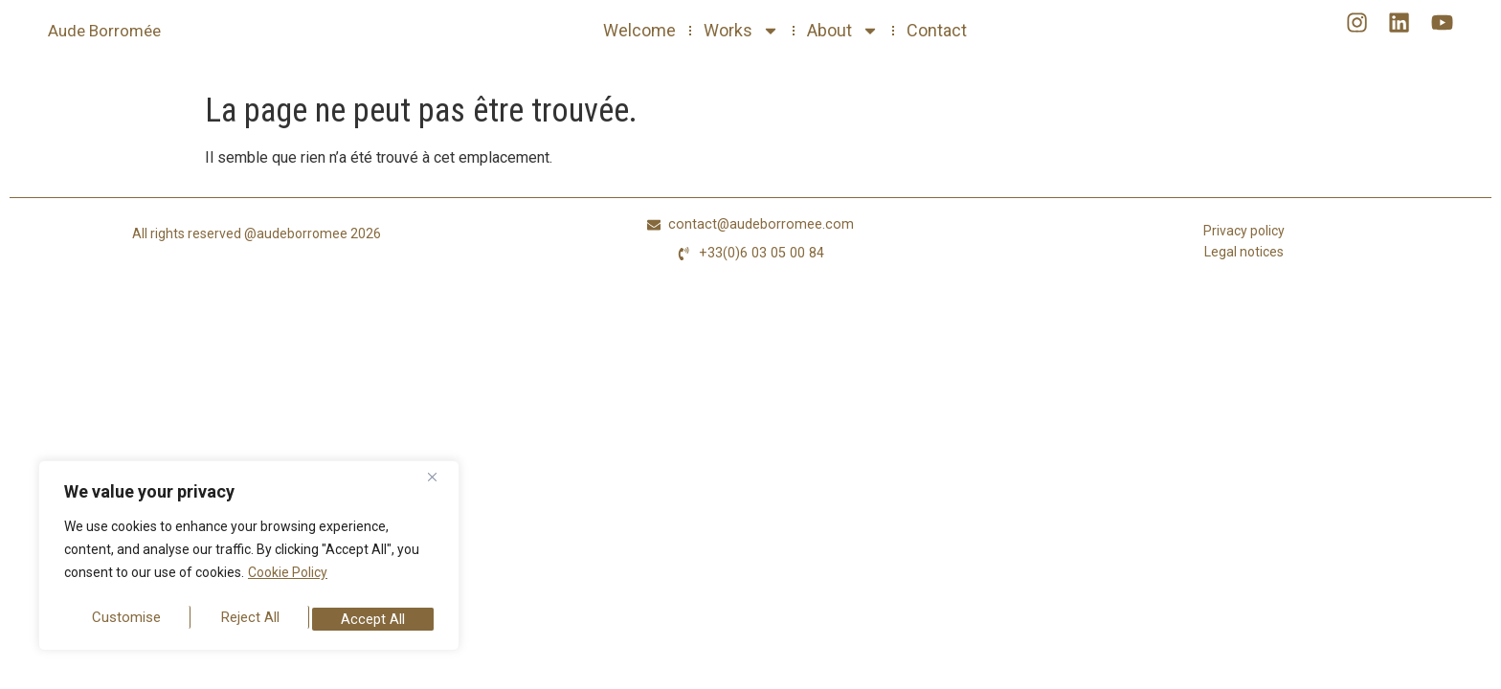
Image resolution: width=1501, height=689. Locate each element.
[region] (248, 560)
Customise (125, 619)
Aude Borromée (104, 30)
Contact (937, 30)
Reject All (250, 619)
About (843, 30)
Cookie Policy (287, 581)
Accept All (374, 619)
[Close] (439, 485)
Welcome (639, 30)
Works (741, 30)
